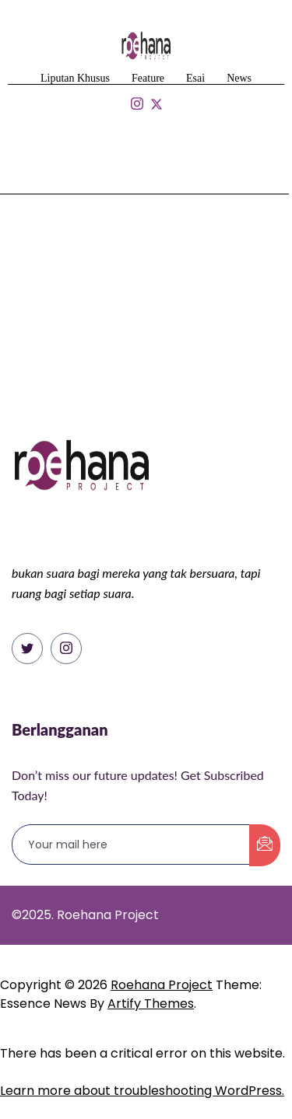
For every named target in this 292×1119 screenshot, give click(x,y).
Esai (195, 78)
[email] (131, 844)
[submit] (264, 845)
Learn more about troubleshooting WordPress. (142, 1091)
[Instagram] (66, 648)
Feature (148, 78)
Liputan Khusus (75, 78)
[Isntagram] (136, 104)
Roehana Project (162, 985)
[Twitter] (27, 648)
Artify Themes (150, 1003)
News (239, 78)
